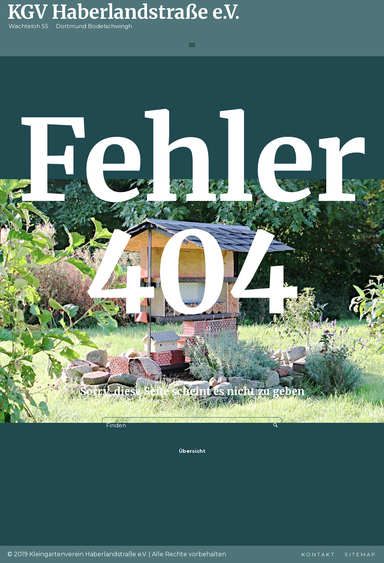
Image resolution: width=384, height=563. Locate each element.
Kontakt (318, 554)
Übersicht (192, 451)
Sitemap (360, 554)
